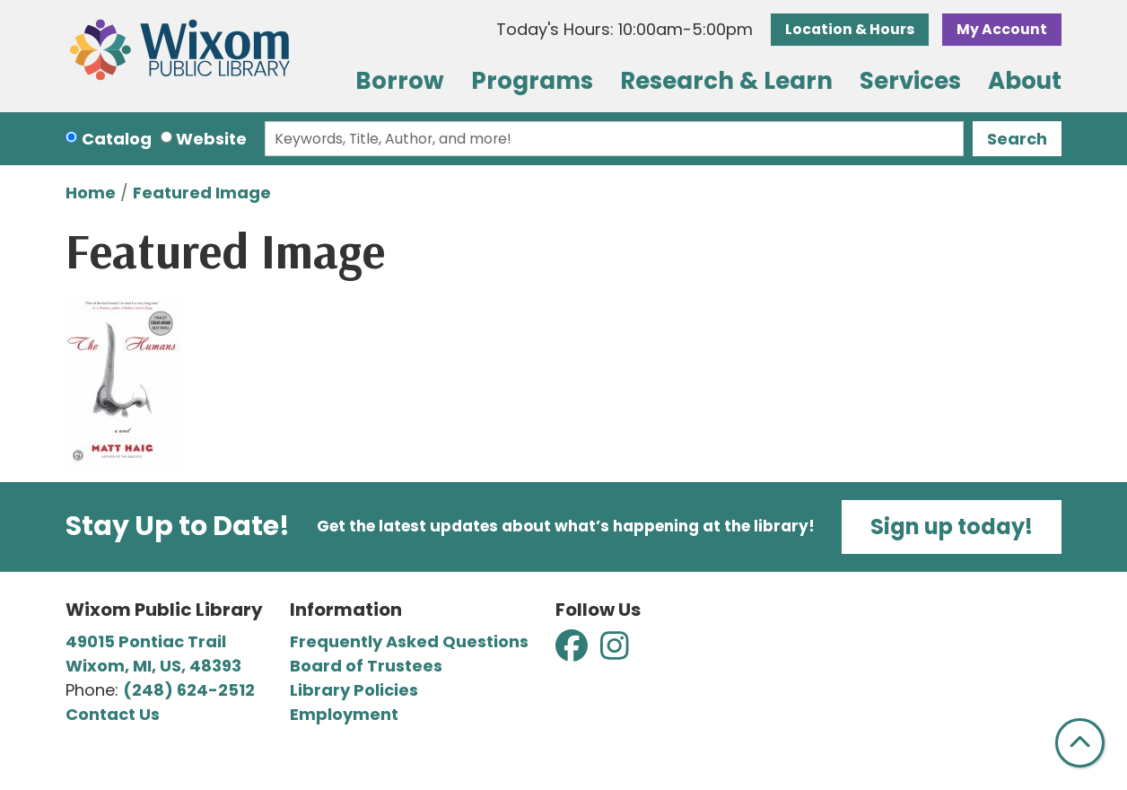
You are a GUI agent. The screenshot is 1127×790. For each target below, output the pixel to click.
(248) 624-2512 (189, 690)
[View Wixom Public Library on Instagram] (614, 651)
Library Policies (354, 690)
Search (1017, 138)
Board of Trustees (366, 665)
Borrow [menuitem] (399, 81)
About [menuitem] (1024, 81)
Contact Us (113, 714)
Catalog (117, 138)
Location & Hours (849, 29)
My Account (1002, 29)
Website (211, 138)
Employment (344, 714)
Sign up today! (951, 526)
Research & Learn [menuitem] (726, 81)
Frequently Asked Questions (409, 641)
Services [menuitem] (910, 81)
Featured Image (202, 192)
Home (91, 192)
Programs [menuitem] (532, 81)
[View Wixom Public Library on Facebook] (573, 651)
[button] (624, 29)
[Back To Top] (1080, 743)
